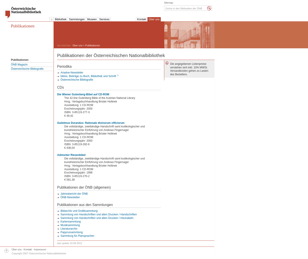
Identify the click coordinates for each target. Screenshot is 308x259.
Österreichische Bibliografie (27, 68)
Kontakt (141, 19)
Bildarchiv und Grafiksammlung (79, 210)
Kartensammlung (70, 221)
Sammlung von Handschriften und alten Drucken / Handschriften (98, 214)
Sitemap (168, 2)
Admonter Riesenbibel (71, 155)
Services (104, 19)
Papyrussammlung (71, 232)
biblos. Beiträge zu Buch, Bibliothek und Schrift (88, 76)
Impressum (40, 249)
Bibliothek (61, 19)
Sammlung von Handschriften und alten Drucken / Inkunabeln (96, 218)
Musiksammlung (70, 225)
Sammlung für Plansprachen (77, 235)
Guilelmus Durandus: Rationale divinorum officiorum (91, 122)
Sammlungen (77, 19)
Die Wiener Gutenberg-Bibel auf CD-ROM (83, 94)
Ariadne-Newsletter (71, 72)
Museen (92, 19)
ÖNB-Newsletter (70, 197)
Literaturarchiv (68, 228)
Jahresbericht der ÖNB (74, 193)
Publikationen (23, 26)
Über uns (154, 19)
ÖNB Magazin (19, 64)
